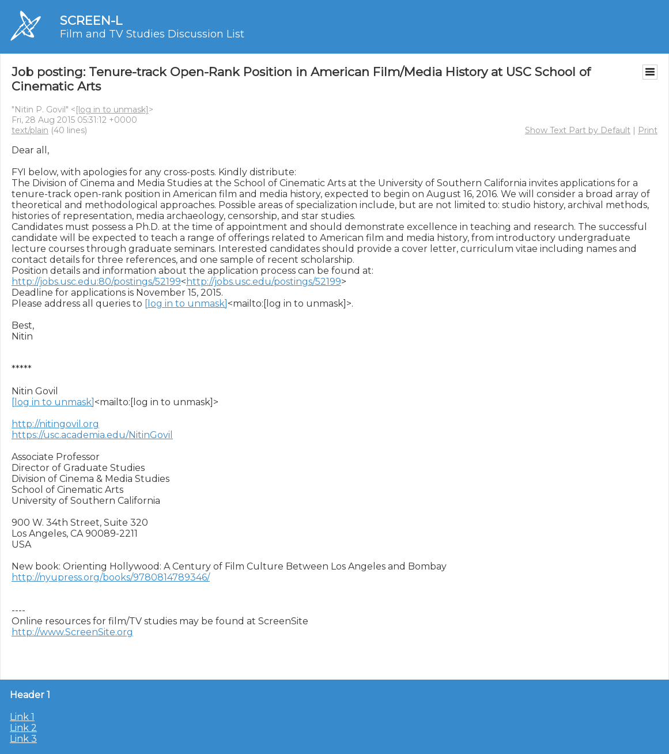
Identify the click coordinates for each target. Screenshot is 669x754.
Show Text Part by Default (577, 130)
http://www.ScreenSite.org (72, 632)
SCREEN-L (91, 20)
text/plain (30, 130)
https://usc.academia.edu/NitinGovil (92, 434)
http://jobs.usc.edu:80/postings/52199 (96, 281)
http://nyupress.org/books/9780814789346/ (111, 577)
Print (647, 130)
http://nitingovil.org (55, 424)
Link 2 (23, 727)
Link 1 (22, 716)
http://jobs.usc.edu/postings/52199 (263, 281)
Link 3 (23, 738)
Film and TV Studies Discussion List (152, 34)
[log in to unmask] (112, 109)
